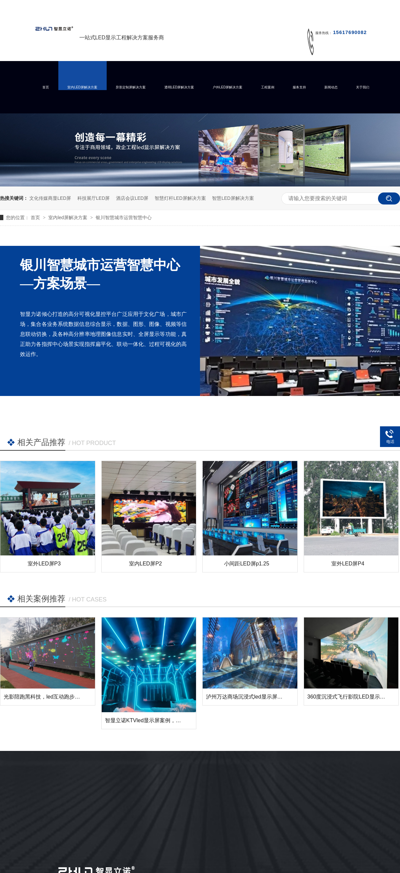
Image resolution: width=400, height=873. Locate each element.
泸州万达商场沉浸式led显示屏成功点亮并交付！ (263, 697)
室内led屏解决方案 (68, 217)
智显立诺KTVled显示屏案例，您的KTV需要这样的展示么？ (175, 720)
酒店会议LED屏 (132, 198)
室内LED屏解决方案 (82, 87)
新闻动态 (331, 87)
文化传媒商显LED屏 (50, 198)
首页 (45, 87)
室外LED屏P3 (44, 563)
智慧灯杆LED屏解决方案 (180, 198)
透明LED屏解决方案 (179, 87)
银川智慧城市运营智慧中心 (124, 217)
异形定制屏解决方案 (131, 87)
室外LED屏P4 (347, 563)
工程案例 (267, 87)
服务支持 (299, 87)
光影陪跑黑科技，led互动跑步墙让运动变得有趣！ (63, 697)
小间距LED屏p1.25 (246, 563)
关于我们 (362, 87)
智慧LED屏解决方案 (233, 198)
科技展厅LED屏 (93, 198)
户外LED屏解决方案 (228, 87)
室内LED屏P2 (145, 563)
